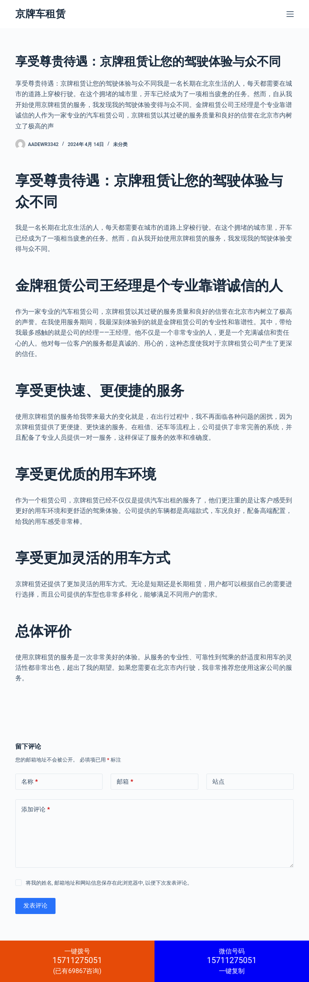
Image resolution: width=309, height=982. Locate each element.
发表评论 (35, 905)
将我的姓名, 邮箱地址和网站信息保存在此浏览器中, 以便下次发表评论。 (109, 883)
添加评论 (35, 810)
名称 (29, 782)
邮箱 (125, 782)
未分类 (120, 144)
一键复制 (231, 961)
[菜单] (290, 14)
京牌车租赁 (40, 14)
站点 (218, 781)
